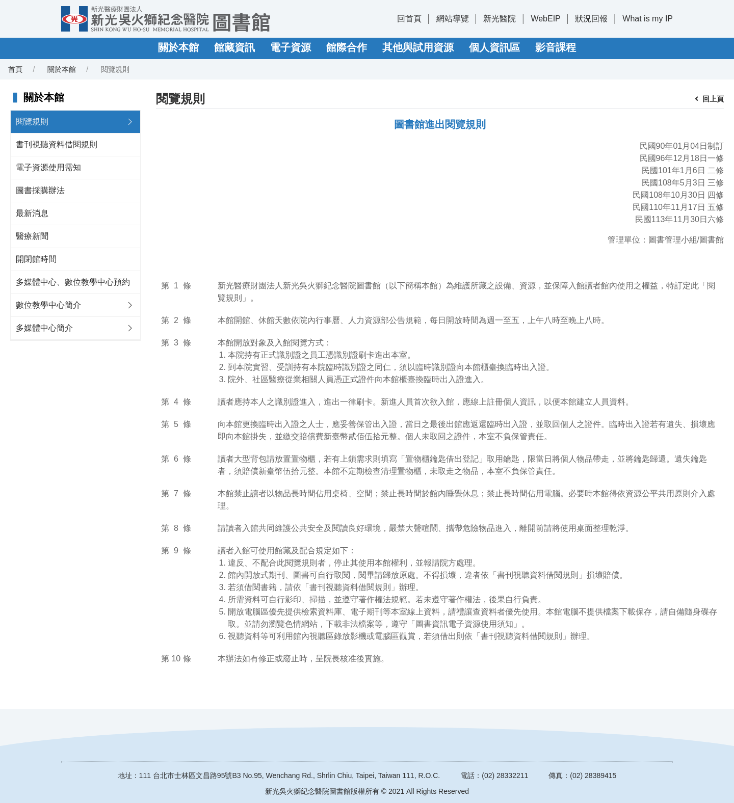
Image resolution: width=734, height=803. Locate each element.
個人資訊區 (494, 47)
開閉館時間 (36, 259)
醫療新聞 (32, 236)
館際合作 (346, 47)
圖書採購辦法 (40, 190)
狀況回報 (591, 18)
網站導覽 (452, 18)
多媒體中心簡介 (44, 328)
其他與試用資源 (418, 47)
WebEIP (545, 18)
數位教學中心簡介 (48, 305)
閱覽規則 (32, 121)
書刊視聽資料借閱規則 (56, 144)
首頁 (15, 69)
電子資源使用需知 (48, 167)
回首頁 (409, 18)
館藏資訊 (234, 47)
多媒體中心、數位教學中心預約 (73, 282)
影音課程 (555, 47)
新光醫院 (499, 18)
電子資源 (290, 47)
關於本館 (178, 47)
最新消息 (32, 213)
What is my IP (647, 18)
